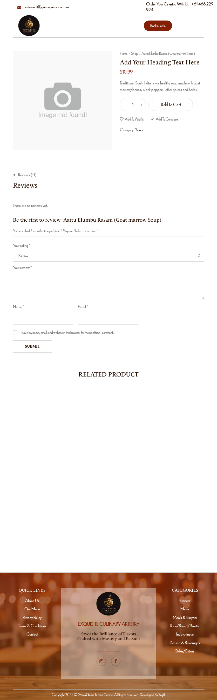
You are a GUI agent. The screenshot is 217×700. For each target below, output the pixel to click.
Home (123, 53)
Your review (22, 267)
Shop (134, 53)
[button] (158, 26)
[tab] (111, 174)
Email (83, 306)
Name (18, 306)
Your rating (21, 245)
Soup (139, 129)
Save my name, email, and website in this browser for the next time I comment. (68, 332)
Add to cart (170, 104)
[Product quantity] (132, 104)
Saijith (162, 694)
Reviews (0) (27, 174)
